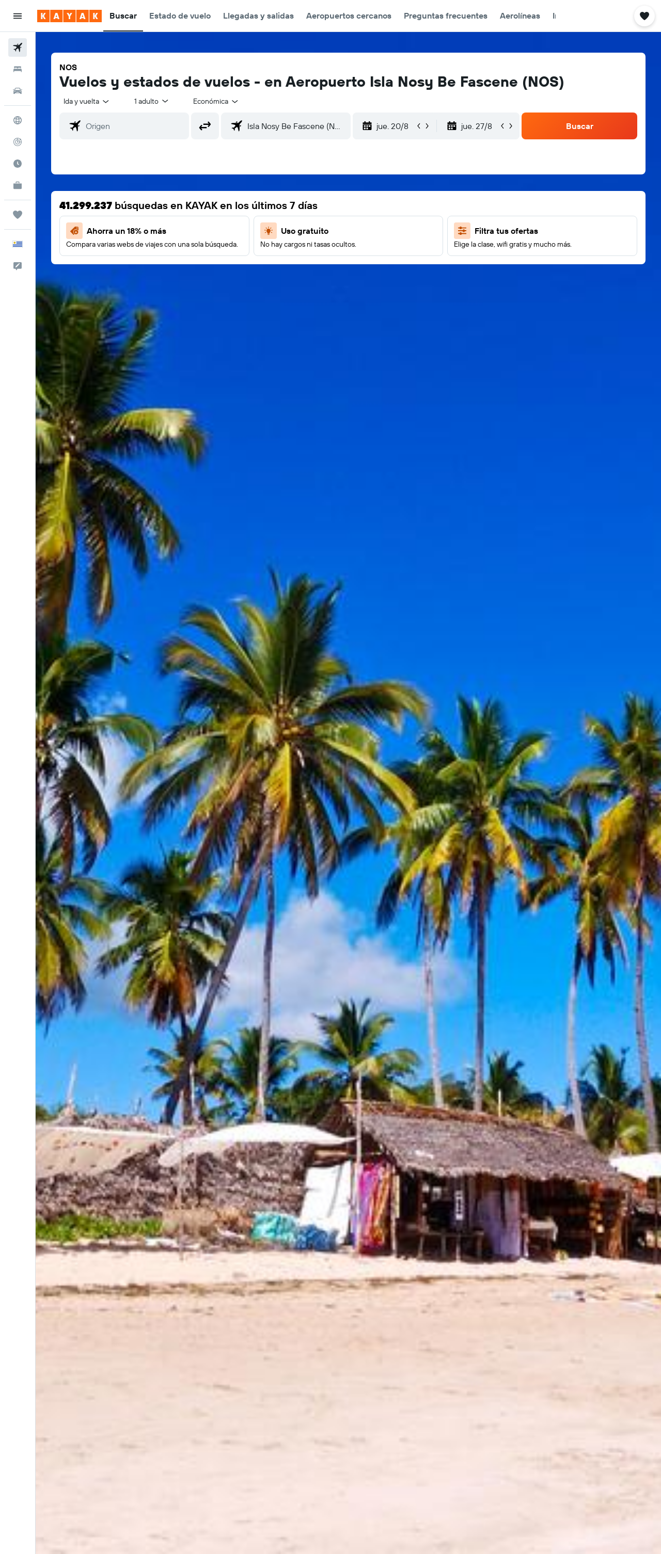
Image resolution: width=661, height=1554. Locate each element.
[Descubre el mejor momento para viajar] (17, 163)
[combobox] (87, 101)
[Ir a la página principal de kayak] (69, 16)
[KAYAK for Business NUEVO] (17, 185)
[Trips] (17, 214)
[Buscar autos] (17, 91)
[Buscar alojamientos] (17, 69)
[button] (17, 16)
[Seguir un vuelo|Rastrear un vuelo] (17, 142)
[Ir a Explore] (17, 120)
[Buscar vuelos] (17, 47)
